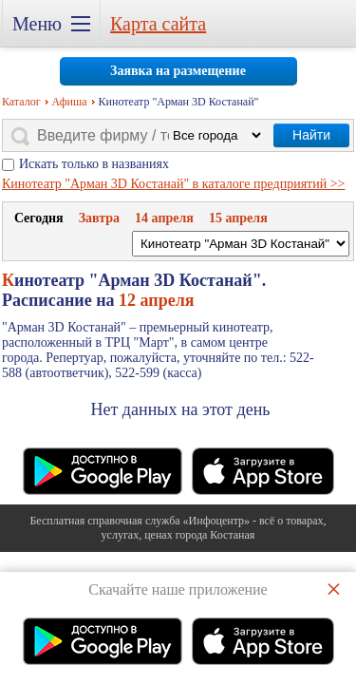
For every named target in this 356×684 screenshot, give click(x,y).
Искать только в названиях (94, 164)
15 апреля (238, 218)
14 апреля (164, 218)
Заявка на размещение (178, 71)
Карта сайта (158, 23)
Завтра (99, 218)
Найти (311, 134)
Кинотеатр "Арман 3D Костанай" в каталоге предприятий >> (174, 184)
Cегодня (39, 218)
